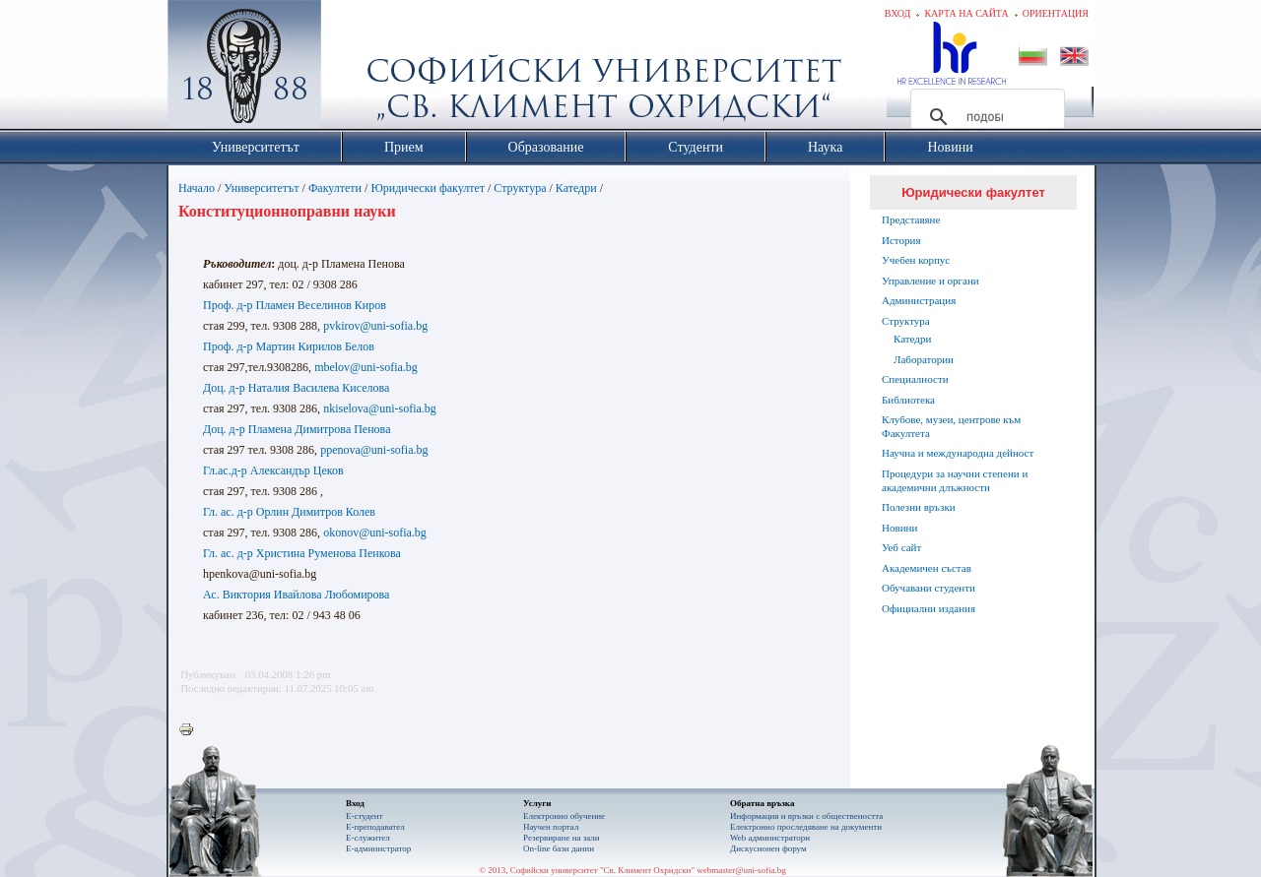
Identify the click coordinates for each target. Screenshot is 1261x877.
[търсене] (984, 117)
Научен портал (550, 827)
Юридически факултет (427, 188)
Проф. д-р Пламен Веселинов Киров (294, 305)
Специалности (915, 379)
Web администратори (770, 838)
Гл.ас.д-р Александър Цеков (273, 470)
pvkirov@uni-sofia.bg (375, 326)
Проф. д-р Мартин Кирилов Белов (288, 346)
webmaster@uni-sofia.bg (741, 870)
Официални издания (928, 608)
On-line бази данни (558, 848)
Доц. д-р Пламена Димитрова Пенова (296, 429)
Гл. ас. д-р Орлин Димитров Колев (289, 512)
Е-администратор (378, 848)
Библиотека (908, 400)
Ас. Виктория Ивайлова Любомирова (296, 594)
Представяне (911, 219)
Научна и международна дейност (957, 453)
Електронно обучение (564, 816)
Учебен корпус (916, 260)
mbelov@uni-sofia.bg (366, 367)
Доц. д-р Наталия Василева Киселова (296, 388)
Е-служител (368, 838)
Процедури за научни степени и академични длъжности (955, 480)
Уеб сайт (901, 547)
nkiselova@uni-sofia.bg (379, 408)
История (901, 240)
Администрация (919, 300)
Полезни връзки (919, 507)
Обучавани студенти (928, 588)
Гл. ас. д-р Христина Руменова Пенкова (302, 553)
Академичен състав (926, 568)
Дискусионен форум (768, 848)
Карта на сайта (966, 13)
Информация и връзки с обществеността (806, 816)
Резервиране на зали (561, 838)
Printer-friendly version (191, 730)
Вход (898, 13)
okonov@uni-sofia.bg (375, 532)
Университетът (261, 188)
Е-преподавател (375, 827)
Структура (520, 188)
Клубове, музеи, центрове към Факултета (951, 426)
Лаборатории (924, 359)
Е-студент (364, 816)
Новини (899, 527)
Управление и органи (930, 280)
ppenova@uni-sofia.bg (374, 450)
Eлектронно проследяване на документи (806, 827)
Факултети (335, 188)
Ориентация (1056, 13)
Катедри (576, 188)
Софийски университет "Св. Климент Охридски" (355, 69)
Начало (196, 188)
